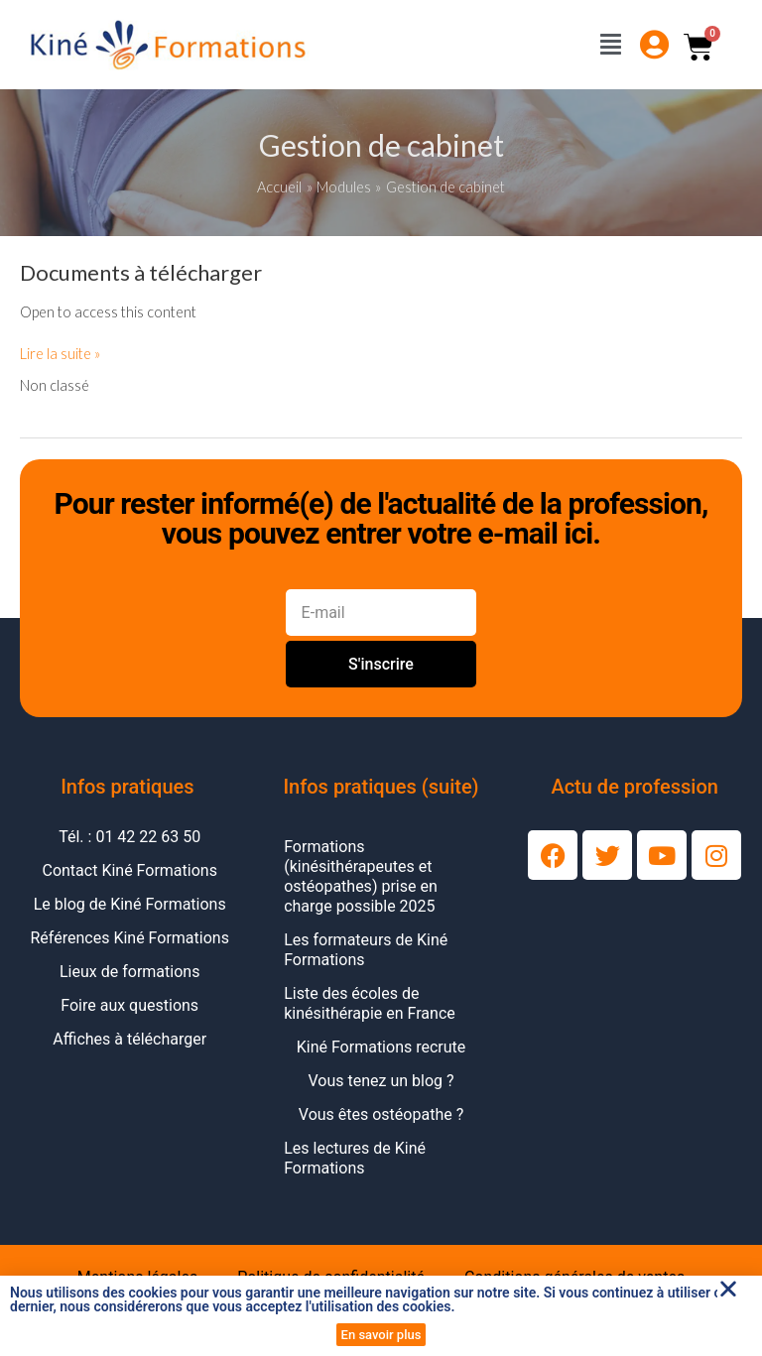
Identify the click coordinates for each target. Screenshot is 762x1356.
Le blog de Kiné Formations (130, 904)
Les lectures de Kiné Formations (355, 1158)
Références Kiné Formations (130, 937)
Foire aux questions (129, 1005)
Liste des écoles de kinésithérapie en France (369, 1003)
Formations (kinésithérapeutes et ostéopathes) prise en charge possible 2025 (361, 876)
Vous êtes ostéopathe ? (381, 1114)
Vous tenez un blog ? (380, 1080)
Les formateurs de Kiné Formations (365, 949)
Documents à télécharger (141, 272)
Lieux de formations (129, 971)
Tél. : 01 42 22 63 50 (129, 836)
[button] (728, 1288)
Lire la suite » (60, 353)
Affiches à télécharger (129, 1039)
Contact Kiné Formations (129, 870)
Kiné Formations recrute (381, 1047)
